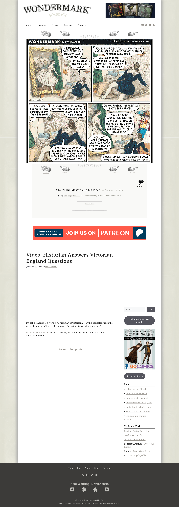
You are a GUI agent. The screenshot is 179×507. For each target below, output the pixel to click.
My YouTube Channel (135, 439)
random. (46, 35)
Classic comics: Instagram (139, 402)
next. (114, 34)
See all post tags (135, 376)
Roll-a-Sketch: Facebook (138, 411)
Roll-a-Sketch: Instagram (138, 406)
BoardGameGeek (141, 451)
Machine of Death (133, 435)
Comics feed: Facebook (137, 398)
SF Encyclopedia (137, 455)
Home (71, 468)
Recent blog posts (70, 349)
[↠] (151, 309)
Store (55, 25)
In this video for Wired (37, 332)
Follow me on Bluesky (137, 389)
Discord (82, 25)
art (65, 196)
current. (133, 35)
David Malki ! (51, 267)
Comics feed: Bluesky (136, 393)
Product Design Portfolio (136, 431)
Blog (79, 468)
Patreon (68, 25)
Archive (42, 25)
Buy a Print (89, 204)
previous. (65, 34)
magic (70, 196)
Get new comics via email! (139, 321)
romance (76, 196)
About (29, 25)
